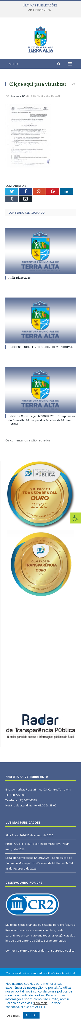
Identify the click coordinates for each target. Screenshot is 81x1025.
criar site (31, 951)
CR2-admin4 (18, 122)
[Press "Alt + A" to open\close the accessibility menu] (75, 517)
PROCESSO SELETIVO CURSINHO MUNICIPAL (40, 373)
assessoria (35, 957)
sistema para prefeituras (58, 951)
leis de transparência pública (24, 967)
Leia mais (40, 1003)
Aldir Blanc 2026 (39, 10)
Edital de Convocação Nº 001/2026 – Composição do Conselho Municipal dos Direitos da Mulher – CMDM (41, 446)
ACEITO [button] (31, 1015)
